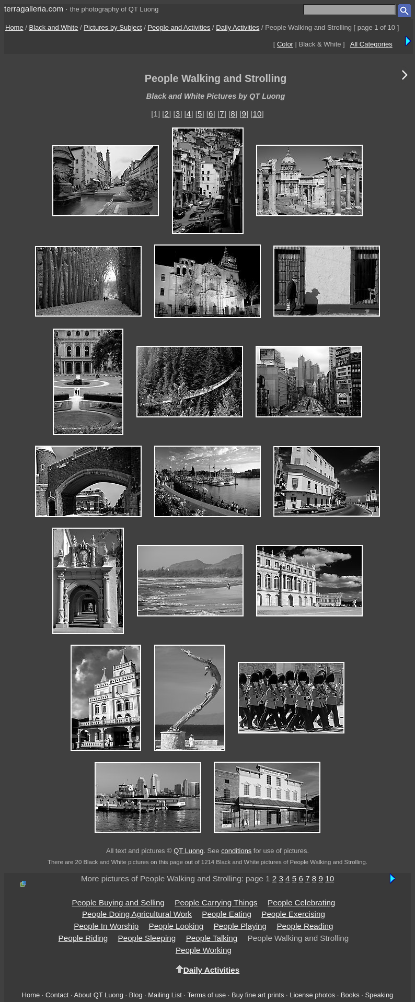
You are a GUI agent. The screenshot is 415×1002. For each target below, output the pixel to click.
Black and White (53, 27)
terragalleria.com (33, 8)
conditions (236, 851)
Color (285, 44)
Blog (136, 995)
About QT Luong (98, 995)
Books (350, 995)
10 (257, 113)
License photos (312, 995)
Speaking (379, 995)
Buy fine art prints (258, 995)
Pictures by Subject (113, 27)
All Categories (371, 44)
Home (14, 27)
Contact (56, 995)
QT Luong (188, 851)
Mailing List (165, 995)
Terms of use (206, 995)
